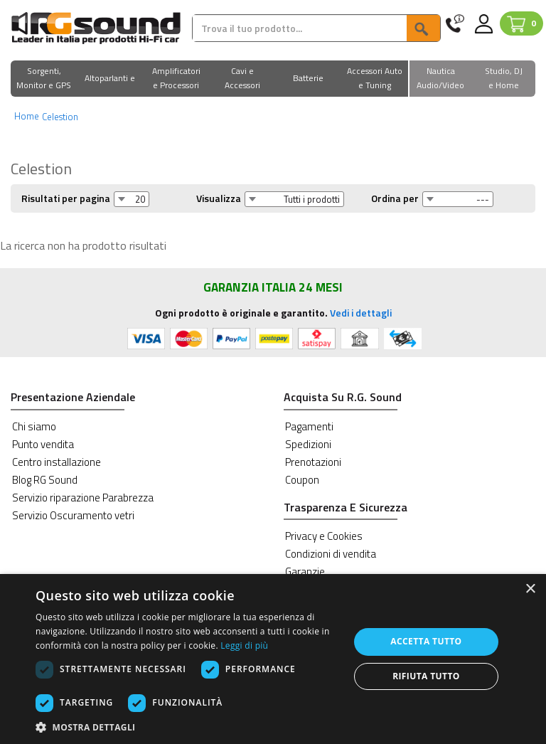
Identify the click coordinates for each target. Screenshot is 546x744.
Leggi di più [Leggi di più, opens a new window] (244, 645)
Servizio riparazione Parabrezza (83, 497)
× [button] (530, 589)
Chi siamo (34, 426)
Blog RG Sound (44, 480)
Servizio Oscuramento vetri (73, 515)
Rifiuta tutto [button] (426, 676)
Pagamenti (309, 426)
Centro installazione (56, 462)
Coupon (302, 480)
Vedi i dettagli (361, 312)
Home (26, 116)
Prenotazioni (313, 462)
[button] (43, 79)
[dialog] (273, 659)
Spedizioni (308, 444)
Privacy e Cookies (324, 536)
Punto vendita (43, 444)
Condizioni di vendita (330, 554)
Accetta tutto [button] (425, 641)
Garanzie (305, 571)
